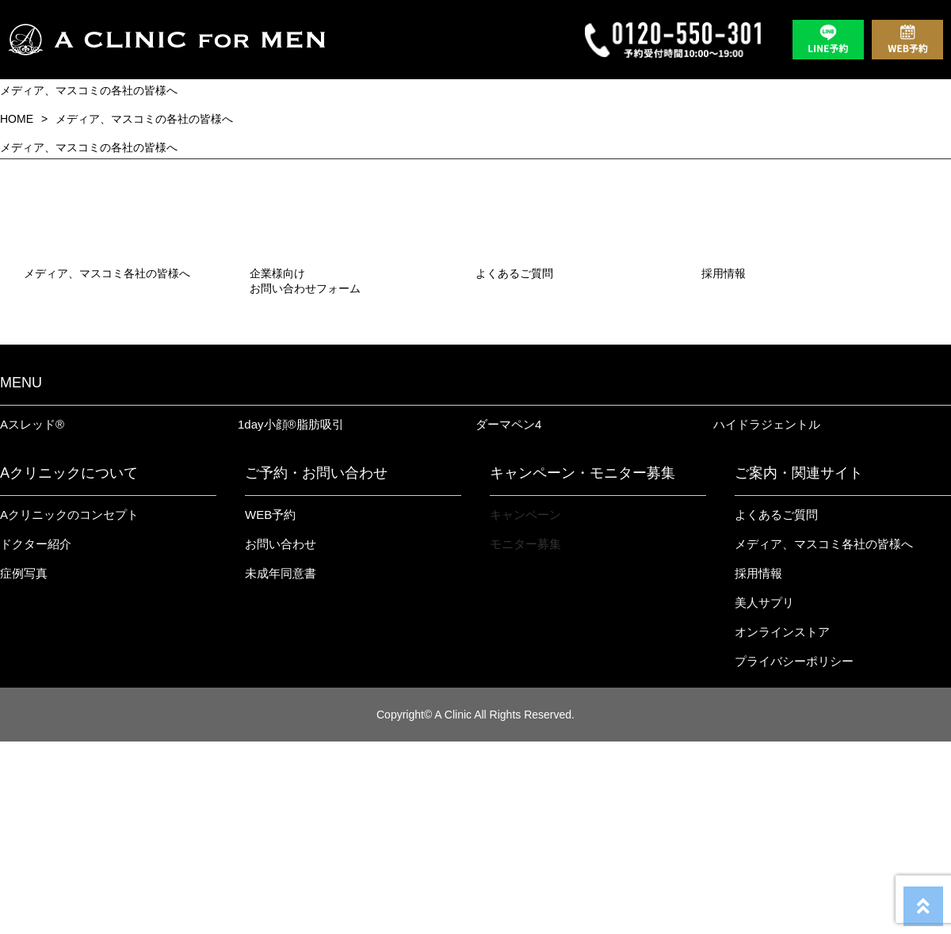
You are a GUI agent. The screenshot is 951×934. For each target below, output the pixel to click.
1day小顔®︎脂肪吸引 (291, 616)
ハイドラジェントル (766, 616)
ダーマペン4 (508, 616)
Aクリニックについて (69, 665)
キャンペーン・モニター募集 (582, 665)
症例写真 (24, 765)
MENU (21, 575)
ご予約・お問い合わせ (316, 665)
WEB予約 (270, 707)
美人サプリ (764, 795)
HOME (16, 118)
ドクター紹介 (35, 736)
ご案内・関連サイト (799, 665)
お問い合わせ (280, 736)
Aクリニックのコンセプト (69, 707)
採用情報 (758, 765)
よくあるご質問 (776, 707)
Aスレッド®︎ (32, 616)
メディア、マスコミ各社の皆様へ (824, 736)
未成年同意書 (280, 765)
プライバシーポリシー (794, 853)
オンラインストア (782, 824)
